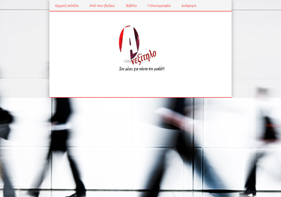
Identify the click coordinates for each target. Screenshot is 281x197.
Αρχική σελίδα (48, 5)
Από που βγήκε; (83, 5)
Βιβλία (112, 5)
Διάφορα (170, 5)
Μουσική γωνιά (232, 5)
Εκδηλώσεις (198, 5)
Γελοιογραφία (140, 5)
